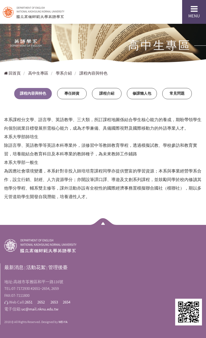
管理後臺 (58, 267)
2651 (28, 302)
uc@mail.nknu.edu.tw (39, 309)
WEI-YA (63, 322)
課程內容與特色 (93, 73)
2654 (66, 302)
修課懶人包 (142, 93)
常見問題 (177, 93)
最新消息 (14, 267)
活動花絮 (36, 267)
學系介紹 (64, 73)
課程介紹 (106, 93)
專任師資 (71, 93)
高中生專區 (38, 73)
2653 (54, 302)
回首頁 (12, 73)
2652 (41, 302)
